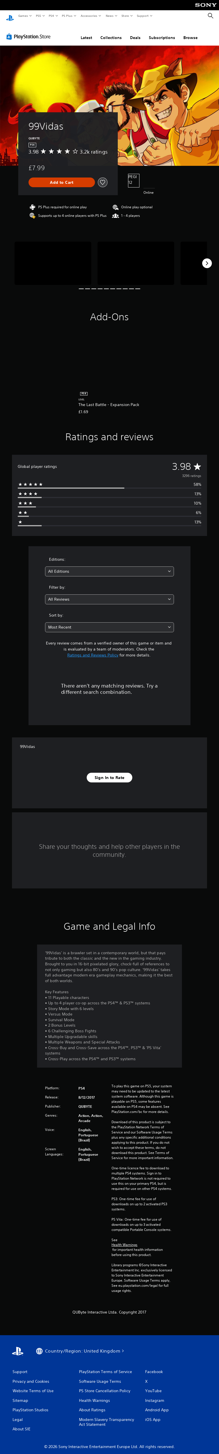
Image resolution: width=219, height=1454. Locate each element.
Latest (86, 32)
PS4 (51, 16)
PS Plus (67, 16)
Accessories (88, 16)
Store (125, 16)
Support (142, 16)
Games (23, 16)
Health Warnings (124, 1239)
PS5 (38, 16)
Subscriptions (162, 32)
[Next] (207, 258)
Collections (111, 32)
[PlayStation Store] (30, 31)
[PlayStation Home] (10, 16)
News (109, 16)
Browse (190, 32)
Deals (135, 32)
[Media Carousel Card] (53, 257)
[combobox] (109, 566)
